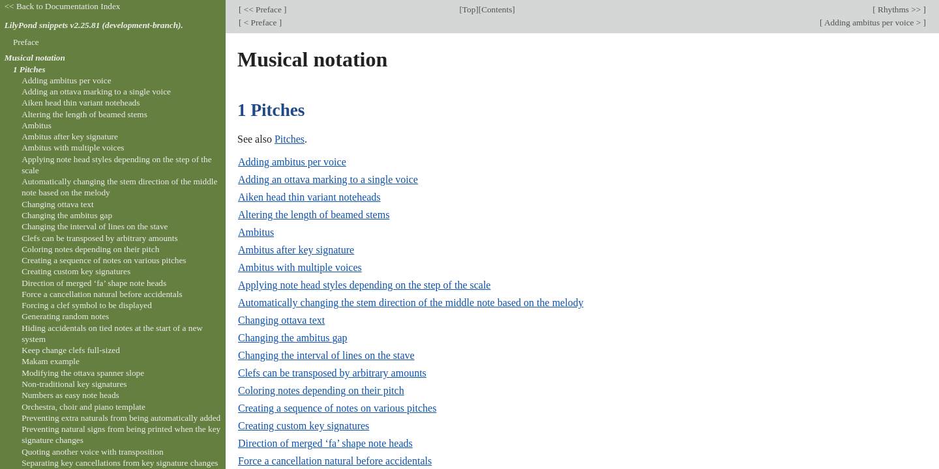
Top (468, 9)
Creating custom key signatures (303, 425)
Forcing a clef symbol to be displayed (87, 305)
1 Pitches (29, 69)
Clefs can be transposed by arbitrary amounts (332, 372)
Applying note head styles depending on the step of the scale (364, 285)
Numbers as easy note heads (70, 395)
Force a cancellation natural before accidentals (335, 460)
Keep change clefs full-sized (71, 350)
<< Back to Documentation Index (63, 6)
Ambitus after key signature (296, 249)
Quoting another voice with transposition (92, 452)
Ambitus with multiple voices (300, 267)
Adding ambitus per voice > (872, 22)
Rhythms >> (899, 9)
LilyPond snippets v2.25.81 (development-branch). (94, 25)
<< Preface (262, 9)
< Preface (259, 22)
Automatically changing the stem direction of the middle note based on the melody (411, 302)
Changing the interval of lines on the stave (326, 355)
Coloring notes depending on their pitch (321, 390)
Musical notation (35, 58)
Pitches (290, 139)
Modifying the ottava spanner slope (83, 373)
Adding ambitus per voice (292, 161)
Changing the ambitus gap (293, 337)
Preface (26, 42)
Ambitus (256, 232)
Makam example (51, 361)
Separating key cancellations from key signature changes (120, 463)
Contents (496, 9)
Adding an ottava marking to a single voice (328, 179)
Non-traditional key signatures (74, 384)
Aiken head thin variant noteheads (309, 197)
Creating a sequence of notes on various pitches (337, 408)
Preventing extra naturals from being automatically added (121, 418)
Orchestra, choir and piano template (83, 407)
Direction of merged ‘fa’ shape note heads (325, 443)
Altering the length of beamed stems (313, 214)
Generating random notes (65, 316)
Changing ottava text (281, 320)
